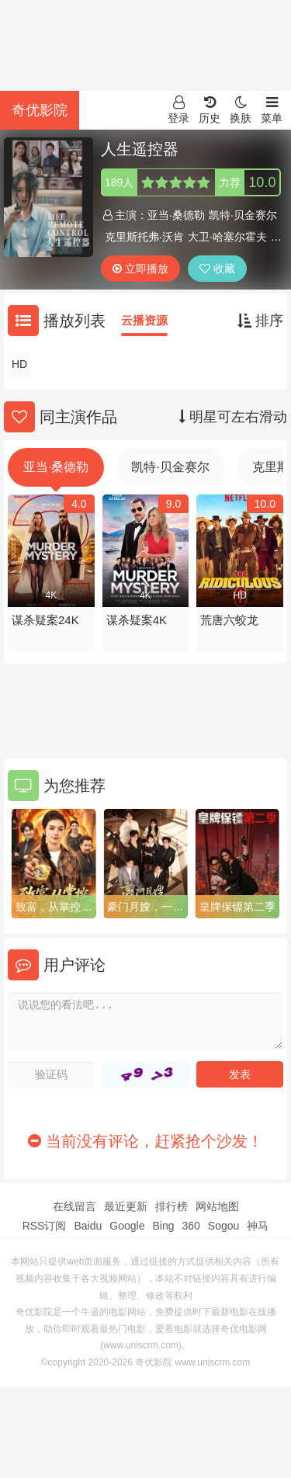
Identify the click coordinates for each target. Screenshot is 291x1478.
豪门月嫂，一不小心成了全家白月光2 (145, 907)
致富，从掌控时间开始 (54, 907)
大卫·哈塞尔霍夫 (227, 237)
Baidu (88, 1226)
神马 (257, 1226)
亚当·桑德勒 (176, 215)
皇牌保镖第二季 (237, 906)
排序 (260, 320)
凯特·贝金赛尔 (243, 215)
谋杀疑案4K (136, 619)
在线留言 (74, 1206)
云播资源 (144, 320)
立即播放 (140, 268)
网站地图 (217, 1206)
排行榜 (171, 1206)
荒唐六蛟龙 (229, 619)
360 (190, 1226)
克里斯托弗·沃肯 (144, 237)
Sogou (223, 1226)
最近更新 (125, 1206)
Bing (163, 1226)
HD (19, 364)
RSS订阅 (45, 1226)
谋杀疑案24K (45, 619)
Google (126, 1226)
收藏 (217, 268)
